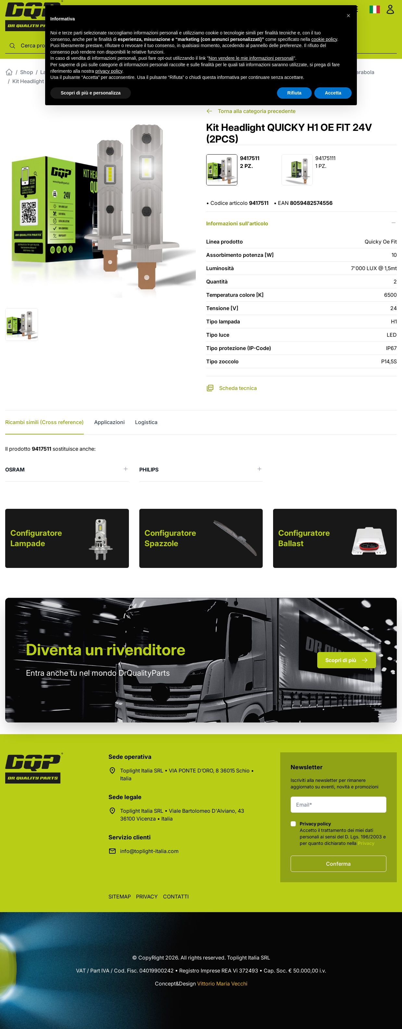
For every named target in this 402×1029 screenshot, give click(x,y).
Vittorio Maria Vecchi (222, 983)
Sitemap (119, 896)
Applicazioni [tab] (109, 422)
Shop (26, 72)
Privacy (366, 843)
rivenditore (105, 649)
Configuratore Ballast (304, 538)
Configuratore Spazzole (170, 538)
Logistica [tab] (146, 422)
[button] (348, 15)
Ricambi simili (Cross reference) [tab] (44, 422)
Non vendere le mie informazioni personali (250, 58)
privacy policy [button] (108, 71)
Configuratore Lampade (36, 538)
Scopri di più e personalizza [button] (90, 92)
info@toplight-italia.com (149, 851)
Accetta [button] (333, 92)
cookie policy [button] (324, 39)
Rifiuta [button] (294, 92)
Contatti (176, 896)
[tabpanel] (201, 463)
